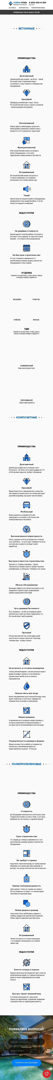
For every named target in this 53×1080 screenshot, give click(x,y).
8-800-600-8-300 (37, 3)
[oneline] (26, 1041)
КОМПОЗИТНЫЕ (23, 8)
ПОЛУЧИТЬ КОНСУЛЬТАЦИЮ (26, 1063)
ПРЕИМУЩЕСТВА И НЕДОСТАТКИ (26, 12)
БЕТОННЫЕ (12, 8)
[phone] (26, 1050)
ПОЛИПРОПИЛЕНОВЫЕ (38, 8)
